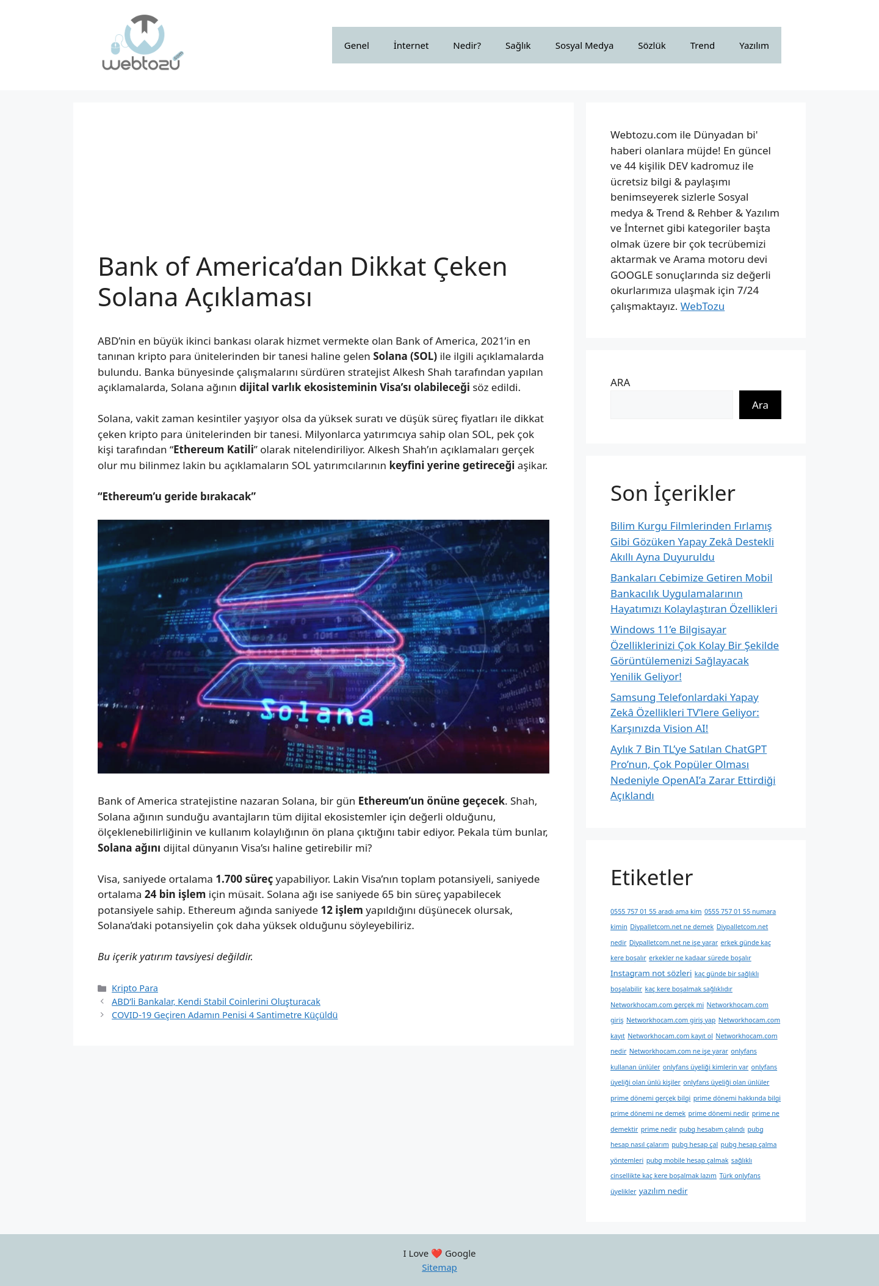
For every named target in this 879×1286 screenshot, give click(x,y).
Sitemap (439, 1267)
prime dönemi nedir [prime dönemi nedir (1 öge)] (719, 1113)
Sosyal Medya (584, 45)
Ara (760, 405)
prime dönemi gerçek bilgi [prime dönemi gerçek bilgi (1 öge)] (650, 1098)
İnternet (411, 45)
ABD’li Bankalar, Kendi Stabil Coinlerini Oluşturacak (216, 1001)
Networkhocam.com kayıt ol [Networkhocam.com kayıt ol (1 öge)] (670, 1036)
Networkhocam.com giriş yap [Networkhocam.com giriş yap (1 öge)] (670, 1020)
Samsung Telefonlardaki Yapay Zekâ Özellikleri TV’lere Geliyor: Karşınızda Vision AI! (684, 712)
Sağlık (518, 45)
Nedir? (467, 45)
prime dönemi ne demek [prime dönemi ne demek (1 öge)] (647, 1113)
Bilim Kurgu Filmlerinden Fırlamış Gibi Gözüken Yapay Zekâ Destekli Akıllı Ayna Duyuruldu (692, 541)
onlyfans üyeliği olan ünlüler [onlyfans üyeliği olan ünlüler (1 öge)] (726, 1082)
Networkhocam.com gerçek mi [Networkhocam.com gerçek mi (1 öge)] (657, 1004)
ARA (620, 382)
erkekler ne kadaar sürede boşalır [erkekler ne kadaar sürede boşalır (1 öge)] (700, 958)
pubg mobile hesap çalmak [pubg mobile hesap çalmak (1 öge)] (687, 1160)
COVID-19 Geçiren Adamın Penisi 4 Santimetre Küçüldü (225, 1015)
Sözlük (651, 45)
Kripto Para (135, 988)
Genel (356, 45)
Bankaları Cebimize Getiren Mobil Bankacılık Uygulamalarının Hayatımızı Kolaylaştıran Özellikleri (694, 593)
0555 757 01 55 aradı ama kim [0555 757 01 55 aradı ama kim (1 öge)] (655, 911)
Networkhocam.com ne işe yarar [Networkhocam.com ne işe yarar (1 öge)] (678, 1051)
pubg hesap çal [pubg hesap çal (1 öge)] (694, 1144)
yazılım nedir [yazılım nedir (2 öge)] (663, 1190)
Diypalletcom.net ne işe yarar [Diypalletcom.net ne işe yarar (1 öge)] (673, 942)
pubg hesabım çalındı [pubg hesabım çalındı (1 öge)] (712, 1129)
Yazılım (754, 45)
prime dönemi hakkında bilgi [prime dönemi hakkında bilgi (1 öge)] (737, 1098)
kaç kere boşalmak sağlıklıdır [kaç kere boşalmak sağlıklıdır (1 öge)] (689, 989)
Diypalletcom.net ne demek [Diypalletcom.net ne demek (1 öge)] (672, 926)
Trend (702, 45)
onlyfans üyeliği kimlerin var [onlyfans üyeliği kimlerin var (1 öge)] (705, 1067)
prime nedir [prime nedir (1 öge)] (659, 1129)
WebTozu (703, 306)
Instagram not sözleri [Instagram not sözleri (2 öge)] (651, 973)
